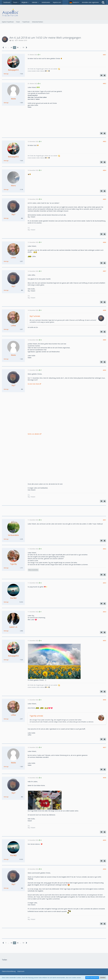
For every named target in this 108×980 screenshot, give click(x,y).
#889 (104, 340)
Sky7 (12, 40)
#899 (104, 840)
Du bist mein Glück (33, 384)
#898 (104, 778)
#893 (104, 583)
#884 (104, 170)
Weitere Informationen (92, 977)
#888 (104, 310)
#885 (104, 199)
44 (11, 47)
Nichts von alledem (34, 434)
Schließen (102, 977)
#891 (104, 520)
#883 (104, 141)
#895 (104, 640)
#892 (104, 549)
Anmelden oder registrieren (90, 2)
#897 (104, 747)
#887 (104, 271)
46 (17, 47)
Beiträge (6, 74)
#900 (104, 869)
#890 (104, 370)
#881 (104, 55)
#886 (104, 242)
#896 (104, 700)
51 (23, 47)
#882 (104, 83)
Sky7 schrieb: (35, 316)
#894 (104, 612)
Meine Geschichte (33, 570)
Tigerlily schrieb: (36, 716)
